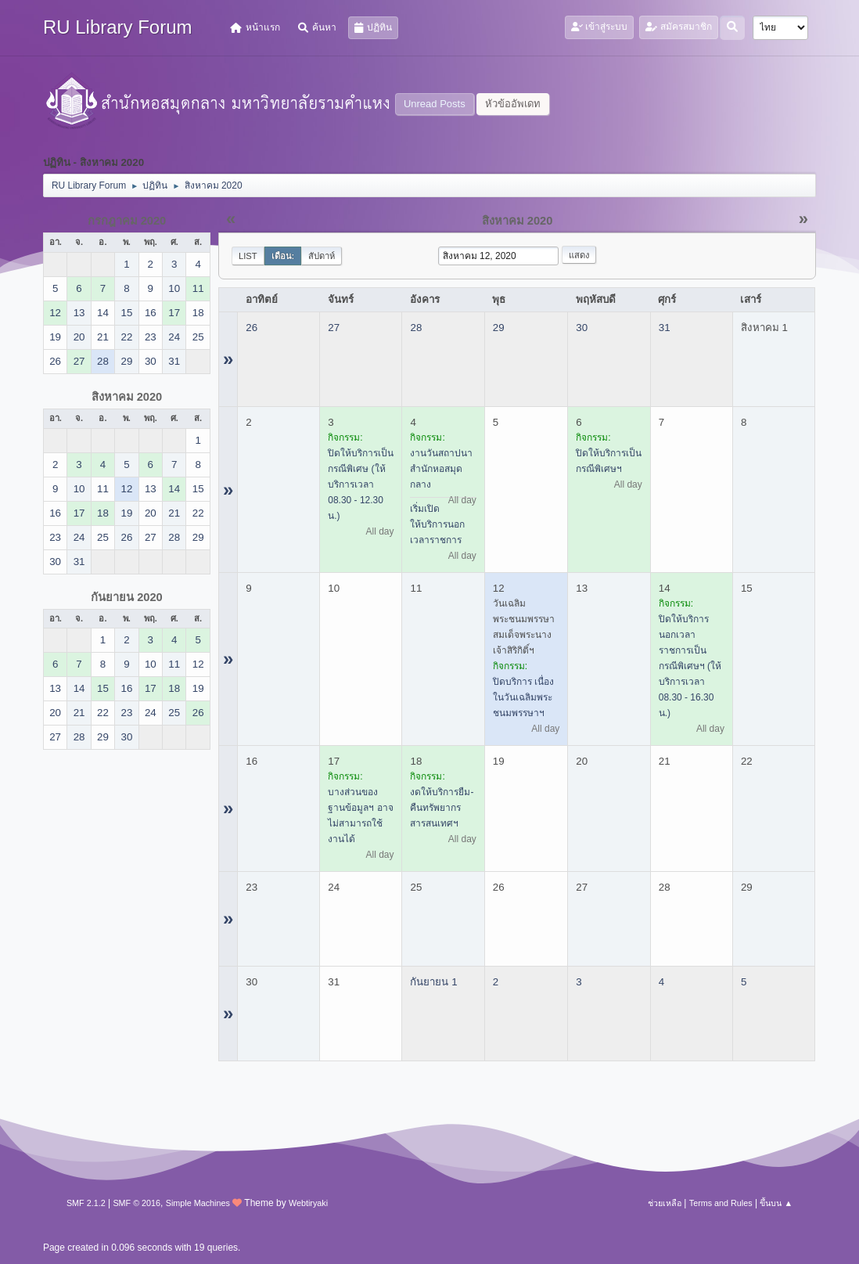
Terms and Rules (721, 1203)
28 (416, 327)
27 (334, 327)
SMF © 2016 (136, 1203)
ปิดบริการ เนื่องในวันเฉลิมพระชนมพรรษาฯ (523, 697)
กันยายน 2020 (127, 597)
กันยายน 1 (433, 982)
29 (499, 327)
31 (664, 327)
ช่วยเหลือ (664, 1203)
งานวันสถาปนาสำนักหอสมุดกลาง (441, 469)
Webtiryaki (308, 1203)
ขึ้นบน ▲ (776, 1203)
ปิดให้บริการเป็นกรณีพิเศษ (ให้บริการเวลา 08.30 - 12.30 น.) (361, 484)
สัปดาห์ (321, 256)
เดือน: (283, 256)
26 (251, 327)
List (248, 256)
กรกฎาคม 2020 (127, 220)
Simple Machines (198, 1203)
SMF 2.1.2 (86, 1203)
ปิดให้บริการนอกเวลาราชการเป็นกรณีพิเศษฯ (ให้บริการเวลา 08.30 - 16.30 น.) (690, 666)
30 (582, 327)
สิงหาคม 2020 (127, 397)
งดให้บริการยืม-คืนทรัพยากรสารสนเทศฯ (441, 808)
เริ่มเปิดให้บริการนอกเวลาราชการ (437, 524)
